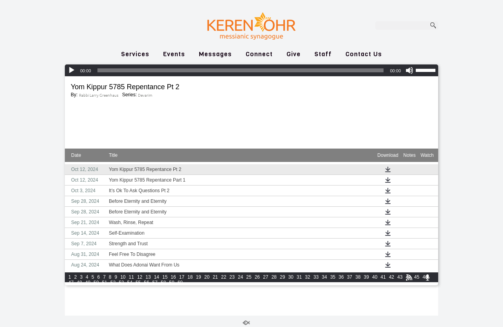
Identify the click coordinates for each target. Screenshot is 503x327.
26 (257, 277)
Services (135, 54)
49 (87, 282)
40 (374, 277)
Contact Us (363, 54)
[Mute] (409, 70)
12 (139, 277)
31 (299, 277)
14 (156, 277)
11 (131, 277)
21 (215, 277)
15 (164, 277)
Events (174, 54)
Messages (215, 54)
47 (70, 282)
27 (265, 277)
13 (148, 277)
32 (307, 277)
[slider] (240, 70)
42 (391, 277)
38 (357, 277)
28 (274, 277)
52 (113, 282)
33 (315, 277)
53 (121, 282)
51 (104, 282)
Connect (259, 54)
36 (341, 277)
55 (138, 282)
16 (173, 277)
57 (155, 282)
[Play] (71, 70)
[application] (251, 70)
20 (206, 277)
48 (79, 282)
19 (198, 277)
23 (232, 277)
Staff (323, 54)
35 (332, 277)
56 (146, 282)
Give (293, 54)
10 (122, 277)
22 (223, 277)
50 (96, 282)
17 (181, 277)
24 (240, 277)
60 (180, 282)
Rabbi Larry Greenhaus (98, 95)
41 (383, 277)
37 (349, 277)
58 (163, 282)
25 (249, 277)
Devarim (145, 95)
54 (129, 282)
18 (190, 277)
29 (282, 277)
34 (324, 277)
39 (366, 277)
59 (171, 282)
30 (290, 277)
